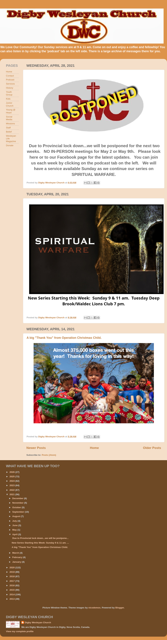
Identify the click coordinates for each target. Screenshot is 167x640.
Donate (9, 145)
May (14, 529)
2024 (12, 481)
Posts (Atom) (49, 455)
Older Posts (152, 448)
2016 (12, 585)
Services (10, 83)
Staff (8, 127)
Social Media (9, 118)
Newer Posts (36, 448)
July (15, 521)
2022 (12, 490)
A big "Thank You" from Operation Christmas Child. (64, 337)
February (17, 557)
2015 (12, 590)
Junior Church (9, 104)
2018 (12, 576)
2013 (12, 599)
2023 (12, 485)
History (9, 88)
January (17, 562)
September (18, 512)
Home (94, 448)
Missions (10, 123)
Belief (9, 131)
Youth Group (9, 93)
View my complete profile (20, 631)
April (15, 534)
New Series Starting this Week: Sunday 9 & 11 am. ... (40, 542)
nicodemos (94, 607)
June (15, 525)
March (16, 553)
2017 (12, 581)
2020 (12, 567)
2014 (12, 594)
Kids (8, 99)
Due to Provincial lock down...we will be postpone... (40, 538)
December (18, 498)
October (17, 507)
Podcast (10, 79)
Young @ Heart (10, 111)
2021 (12, 494)
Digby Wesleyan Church (38, 622)
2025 (12, 476)
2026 (12, 472)
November (18, 503)
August (16, 516)
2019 (12, 572)
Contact (10, 75)
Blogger (119, 607)
